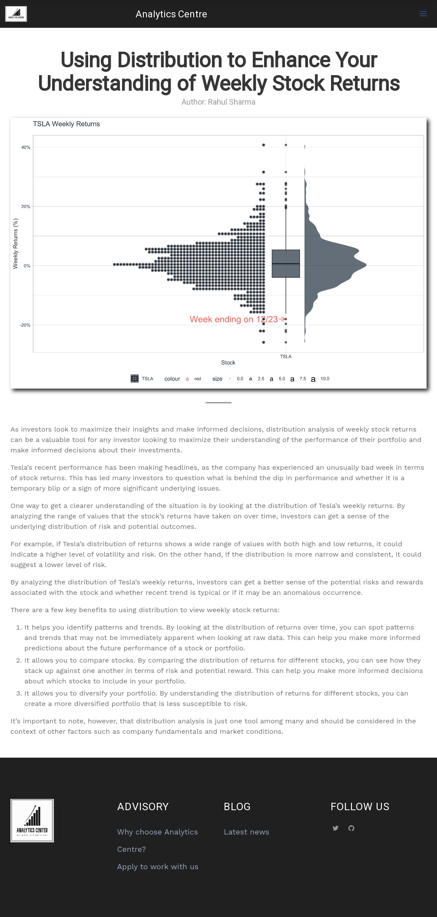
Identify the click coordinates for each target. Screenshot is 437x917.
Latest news (246, 832)
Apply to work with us (158, 866)
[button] (423, 14)
